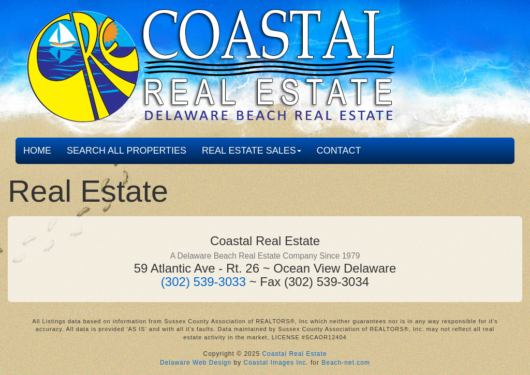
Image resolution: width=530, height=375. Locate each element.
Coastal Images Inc (275, 362)
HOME (37, 150)
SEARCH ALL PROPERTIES (126, 150)
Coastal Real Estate (294, 353)
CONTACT (339, 150)
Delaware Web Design (195, 362)
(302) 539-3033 (203, 282)
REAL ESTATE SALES (251, 150)
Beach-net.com (345, 362)
